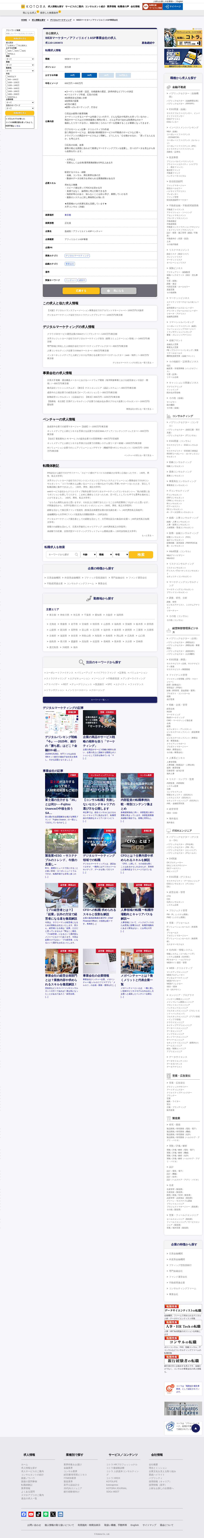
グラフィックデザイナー (177, 1087)
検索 (141, 555)
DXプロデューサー (175, 862)
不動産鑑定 (171, 221)
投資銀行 (99, 684)
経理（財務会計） (174, 685)
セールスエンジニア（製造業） (180, 1219)
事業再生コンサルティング (182, 481)
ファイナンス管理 (178, 675)
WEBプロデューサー (176, 975)
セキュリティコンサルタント (179, 576)
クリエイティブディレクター (179, 1093)
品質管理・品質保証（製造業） (180, 1198)
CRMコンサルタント (176, 500)
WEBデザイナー (174, 981)
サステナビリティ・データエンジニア (183, 881)
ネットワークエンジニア (177, 1037)
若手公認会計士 (72, 1485)
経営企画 (170, 709)
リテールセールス (174, 353)
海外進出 (173, 818)
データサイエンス (178, 1057)
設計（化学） (172, 1177)
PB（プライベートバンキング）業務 (182, 350)
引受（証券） (172, 374)
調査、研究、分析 (178, 598)
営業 (169, 1098)
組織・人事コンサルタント (178, 522)
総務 (169, 726)
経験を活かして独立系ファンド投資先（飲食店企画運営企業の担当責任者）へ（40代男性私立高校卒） (95, 510)
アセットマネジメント (176, 215)
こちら (17, 126)
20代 (8, 51)
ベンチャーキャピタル (176, 176)
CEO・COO (172, 813)
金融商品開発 (172, 316)
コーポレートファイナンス (59, 672)
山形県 (106, 624)
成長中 (82, 280)
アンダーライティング (134, 678)
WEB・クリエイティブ (180, 968)
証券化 (122, 672)
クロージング (98, 690)
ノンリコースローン (78, 690)
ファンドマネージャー (176, 185)
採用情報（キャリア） (160, 1481)
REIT (65, 684)
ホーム (24, 1464)
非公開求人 (21, 46)
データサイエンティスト (177, 1061)
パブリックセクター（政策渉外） (181, 651)
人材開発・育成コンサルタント (180, 527)
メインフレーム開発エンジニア (180, 1002)
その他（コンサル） (179, 616)
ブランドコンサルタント (177, 592)
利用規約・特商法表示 (89, 1525)
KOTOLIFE (112, 1481)
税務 (169, 696)
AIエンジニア (172, 871)
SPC (109, 684)
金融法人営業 (172, 344)
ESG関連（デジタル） (180, 877)
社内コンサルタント (175, 902)
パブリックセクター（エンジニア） (182, 850)
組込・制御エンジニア (176, 1048)
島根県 (109, 635)
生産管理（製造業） (175, 1189)
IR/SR (169, 712)
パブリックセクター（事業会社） (181, 642)
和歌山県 (86, 635)
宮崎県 (139, 641)
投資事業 (173, 157)
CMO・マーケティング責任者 (180, 720)
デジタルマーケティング (60, 20)
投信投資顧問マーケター (177, 200)
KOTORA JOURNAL (116, 1488)
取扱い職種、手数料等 (115, 1525)
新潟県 (63, 630)
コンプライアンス (174, 792)
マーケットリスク (174, 260)
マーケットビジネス (179, 298)
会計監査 (170, 699)
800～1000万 (11, 79)
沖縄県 (65, 647)
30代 (15, 51)
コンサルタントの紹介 (32, 1474)
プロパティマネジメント (177, 218)
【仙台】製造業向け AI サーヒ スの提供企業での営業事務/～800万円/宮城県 (83, 438)
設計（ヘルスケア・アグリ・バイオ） (183, 1180)
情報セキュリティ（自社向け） (180, 795)
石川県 (96, 630)
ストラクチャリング (56, 678)
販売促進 (170, 1110)
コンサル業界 (70, 1471)
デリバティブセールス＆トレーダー (182, 311)
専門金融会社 (118, 577)
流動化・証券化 (173, 152)
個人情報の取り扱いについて (59, 1525)
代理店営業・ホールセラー (178, 287)
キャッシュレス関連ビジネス (184, 382)
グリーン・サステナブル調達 (179, 1201)
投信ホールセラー (174, 188)
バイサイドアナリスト (176, 191)
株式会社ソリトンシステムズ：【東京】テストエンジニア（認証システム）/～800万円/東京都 (91, 388)
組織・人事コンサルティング (184, 517)
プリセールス (172, 933)
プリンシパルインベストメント (180, 161)
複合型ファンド (173, 170)
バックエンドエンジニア (177, 1008)
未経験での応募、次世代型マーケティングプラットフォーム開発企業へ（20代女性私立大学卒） (92, 531)
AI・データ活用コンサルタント (180, 512)
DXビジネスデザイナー (177, 865)
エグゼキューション (80, 678)
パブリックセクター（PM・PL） (181, 847)
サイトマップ (149, 1525)
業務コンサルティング (180, 471)
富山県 (85, 630)
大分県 (128, 641)
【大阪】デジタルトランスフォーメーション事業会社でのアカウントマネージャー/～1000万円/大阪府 (95, 310)
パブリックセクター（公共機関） (181, 654)
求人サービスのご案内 (32, 1471)
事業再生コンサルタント (177, 485)
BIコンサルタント (174, 503)
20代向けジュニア (73, 1488)
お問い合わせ (34, 1525)
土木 (169, 241)
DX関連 (173, 858)
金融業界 (68, 1468)
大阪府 (109, 615)
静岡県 (128, 630)
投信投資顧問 (176, 181)
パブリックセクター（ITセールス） (182, 853)
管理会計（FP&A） (175, 688)
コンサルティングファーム (80, 583)
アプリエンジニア (174, 1051)
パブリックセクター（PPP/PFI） (181, 104)
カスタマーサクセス (175, 944)
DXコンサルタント (175, 509)
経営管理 (173, 809)
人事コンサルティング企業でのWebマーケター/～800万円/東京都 (78, 350)
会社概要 (153, 1464)
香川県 (63, 641)
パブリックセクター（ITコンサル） (182, 435)
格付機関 (170, 405)
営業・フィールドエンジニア (184, 1215)
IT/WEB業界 (70, 1478)
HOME (24, 20)
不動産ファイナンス (175, 209)
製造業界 (68, 1481)
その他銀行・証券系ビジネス (184, 361)
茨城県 (128, 624)
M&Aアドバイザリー (175, 555)
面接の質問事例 (29, 1481)
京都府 (52, 635)
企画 (169, 723)
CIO (168, 899)
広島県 (130, 635)
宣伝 (169, 1104)
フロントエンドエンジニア (178, 1005)
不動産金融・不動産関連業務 (184, 205)
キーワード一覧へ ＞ (100, 700)
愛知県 (98, 615)
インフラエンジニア (175, 1034)
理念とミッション (158, 1468)
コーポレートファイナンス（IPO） (182, 146)
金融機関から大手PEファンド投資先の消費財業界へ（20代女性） (78, 514)
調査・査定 (171, 284)
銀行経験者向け (72, 1491)
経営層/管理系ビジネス (75, 1474)
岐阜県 (117, 630)
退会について (166, 1525)
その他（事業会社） (175, 752)
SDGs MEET (112, 1491)
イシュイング (172, 389)
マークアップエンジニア (177, 972)
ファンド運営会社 (138, 577)
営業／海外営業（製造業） (178, 1228)
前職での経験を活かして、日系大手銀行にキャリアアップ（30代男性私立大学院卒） (87, 526)
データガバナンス (174, 1064)
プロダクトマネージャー (177, 746)
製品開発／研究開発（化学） (179, 1134)
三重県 (139, 630)
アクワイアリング (174, 387)
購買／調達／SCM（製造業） (179, 1195)
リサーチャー (172, 610)
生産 (171, 1185)
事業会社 (70, 264)
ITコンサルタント (174, 495)
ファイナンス (137, 684)
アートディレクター (175, 1090)
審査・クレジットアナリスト (179, 335)
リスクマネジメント (179, 250)
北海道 (52, 624)
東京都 (68, 215)
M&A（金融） (173, 131)
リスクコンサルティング (181, 563)
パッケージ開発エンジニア (178, 999)
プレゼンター (172, 194)
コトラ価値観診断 (115, 1468)
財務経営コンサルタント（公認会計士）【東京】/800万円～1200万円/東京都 (83, 397)
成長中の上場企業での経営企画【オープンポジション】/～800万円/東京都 (82, 392)
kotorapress (112, 1485)
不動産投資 (113, 678)
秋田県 (96, 624)
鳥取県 (98, 635)
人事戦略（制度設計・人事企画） (181, 765)
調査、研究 (171, 602)
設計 (171, 1167)
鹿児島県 (53, 647)
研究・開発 (174, 1124)
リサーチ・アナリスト (176, 314)
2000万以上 (11, 97)
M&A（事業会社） (175, 749)
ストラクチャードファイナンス (180, 149)
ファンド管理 (172, 197)
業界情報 (25, 1488)
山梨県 (52, 630)
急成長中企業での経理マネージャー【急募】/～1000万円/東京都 (77, 426)
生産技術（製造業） (175, 1192)
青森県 (63, 624)
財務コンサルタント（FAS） (179, 537)
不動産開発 (171, 224)
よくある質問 (28, 1491)
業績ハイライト (157, 1474)
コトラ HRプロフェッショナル (121, 1464)
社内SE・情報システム (181, 950)
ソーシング (99, 678)
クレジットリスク (174, 257)
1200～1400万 (12, 85)
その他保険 (171, 292)
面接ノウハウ (28, 1478)
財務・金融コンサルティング (184, 533)
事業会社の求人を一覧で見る (138, 409)
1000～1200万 (12, 82)
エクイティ (121, 684)
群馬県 (150, 624)
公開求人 (10, 46)
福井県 (106, 630)
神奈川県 (64, 615)
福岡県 (120, 615)
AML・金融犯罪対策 (175, 803)
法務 (169, 789)
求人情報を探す (38, 20)
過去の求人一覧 (29, 1498)
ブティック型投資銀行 (95, 577)
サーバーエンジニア (175, 1040)
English (180, 1)
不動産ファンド (173, 173)
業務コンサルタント (175, 476)
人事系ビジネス (177, 758)
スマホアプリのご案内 (32, 1495)
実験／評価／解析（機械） (178, 1153)
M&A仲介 (171, 558)
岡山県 (120, 635)
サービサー (171, 402)
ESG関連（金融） (178, 109)
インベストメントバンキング (184, 127)
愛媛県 (74, 641)
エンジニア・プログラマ (181, 995)
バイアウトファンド (106, 672)
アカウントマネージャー (177, 935)
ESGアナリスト (173, 119)
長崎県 (106, 641)
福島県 (117, 624)
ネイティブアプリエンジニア (179, 1025)
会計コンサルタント (175, 540)
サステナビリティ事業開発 (178, 669)
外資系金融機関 (72, 577)
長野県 (74, 630)
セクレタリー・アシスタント (179, 729)
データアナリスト (174, 1067)
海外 (75, 647)
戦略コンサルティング (180, 462)
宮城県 (85, 624)
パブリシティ (155, 1478)
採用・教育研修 (173, 768)
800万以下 (10, 76)
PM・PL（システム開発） (178, 914)
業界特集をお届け (73, 1464)
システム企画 (172, 905)
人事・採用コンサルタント (178, 525)
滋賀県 (63, 635)
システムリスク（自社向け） (179, 798)
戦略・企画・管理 (178, 704)
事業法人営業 (172, 347)
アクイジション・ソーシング (179, 212)
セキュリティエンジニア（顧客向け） (183, 1043)
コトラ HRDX (113, 1478)
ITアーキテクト (173, 506)
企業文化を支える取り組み (162, 1471)
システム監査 (172, 786)
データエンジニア (174, 1031)
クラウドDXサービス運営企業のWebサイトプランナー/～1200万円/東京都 (82, 334)
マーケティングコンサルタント (180, 589)
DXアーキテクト (174, 868)
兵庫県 (150, 630)
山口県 (141, 635)
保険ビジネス (176, 268)
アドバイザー (53, 684)
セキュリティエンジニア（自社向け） (183, 800)
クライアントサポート (176, 744)
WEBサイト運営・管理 (177, 962)
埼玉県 (76, 615)
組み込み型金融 (173, 392)
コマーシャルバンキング (181, 322)
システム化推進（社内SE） (179, 957)
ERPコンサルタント (175, 498)
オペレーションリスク (176, 263)
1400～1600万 (12, 88)
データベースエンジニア (177, 1028)
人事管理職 (171, 762)
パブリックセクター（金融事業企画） (183, 101)
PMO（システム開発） (177, 917)
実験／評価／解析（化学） (178, 1156)
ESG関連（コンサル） (180, 441)
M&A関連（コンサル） (180, 551)
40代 (23, 51)
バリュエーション (138, 672)
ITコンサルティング (179, 490)
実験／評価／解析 (178, 1145)
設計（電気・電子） (175, 1171)
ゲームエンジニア (174, 1046)
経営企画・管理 (177, 892)
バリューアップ (84, 672)
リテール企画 (172, 377)
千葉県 (87, 615)
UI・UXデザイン (174, 989)
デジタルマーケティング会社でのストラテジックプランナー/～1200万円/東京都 (85, 315)
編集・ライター (173, 1101)
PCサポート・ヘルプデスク (179, 960)
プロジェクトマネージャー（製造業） (183, 1207)
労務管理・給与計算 (175, 771)
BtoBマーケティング (175, 717)
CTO (169, 896)
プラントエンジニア (175, 1204)
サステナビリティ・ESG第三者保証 (182, 451)
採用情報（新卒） (158, 1485)
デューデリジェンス (81, 684)
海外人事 (170, 773)
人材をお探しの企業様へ (164, 1)
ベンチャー (71, 280)
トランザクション (55, 690)
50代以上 (10, 54)
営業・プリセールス (179, 923)
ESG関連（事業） (178, 659)
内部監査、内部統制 (175, 783)
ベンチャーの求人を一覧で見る (137, 455)
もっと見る (146, 535)
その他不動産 (172, 244)
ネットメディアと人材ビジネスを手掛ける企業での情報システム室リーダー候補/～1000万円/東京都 (94, 443)
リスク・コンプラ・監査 (181, 779)
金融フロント (176, 340)
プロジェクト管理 (178, 910)
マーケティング (173, 715)
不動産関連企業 (55, 583)
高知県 (85, 641)
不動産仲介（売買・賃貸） (178, 238)
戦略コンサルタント (175, 466)
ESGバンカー (172, 122)
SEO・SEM (172, 987)
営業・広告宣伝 (177, 1082)
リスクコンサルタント (176, 568)
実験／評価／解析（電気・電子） (181, 1150)
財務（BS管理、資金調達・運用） (181, 690)
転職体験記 (26, 1485)
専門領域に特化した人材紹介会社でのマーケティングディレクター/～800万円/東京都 (87, 346)
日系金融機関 (53, 577)
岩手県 (74, 624)
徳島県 (52, 641)
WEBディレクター (175, 984)
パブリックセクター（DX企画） (181, 844)
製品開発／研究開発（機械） (179, 1131)
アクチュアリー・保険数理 (178, 272)
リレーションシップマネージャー (181, 329)
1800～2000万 (12, 94)
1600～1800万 (12, 91)
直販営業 (170, 290)
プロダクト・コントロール (178, 693)
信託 (169, 365)
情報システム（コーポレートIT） (181, 954)
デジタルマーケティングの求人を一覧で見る (132, 363)
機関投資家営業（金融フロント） (181, 356)
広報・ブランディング (176, 1107)
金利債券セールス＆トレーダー (180, 308)
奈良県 (74, 635)
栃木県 (139, 624)
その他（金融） (177, 398)
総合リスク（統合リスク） (178, 254)
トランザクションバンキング (179, 332)
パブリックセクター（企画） (184, 638)
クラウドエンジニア (175, 1022)
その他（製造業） (174, 1209)
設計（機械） (172, 1174)
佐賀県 (96, 641)
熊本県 (117, 641)
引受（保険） (172, 281)
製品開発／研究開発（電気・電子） (182, 1129)
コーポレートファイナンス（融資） (182, 326)
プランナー (171, 1095)
